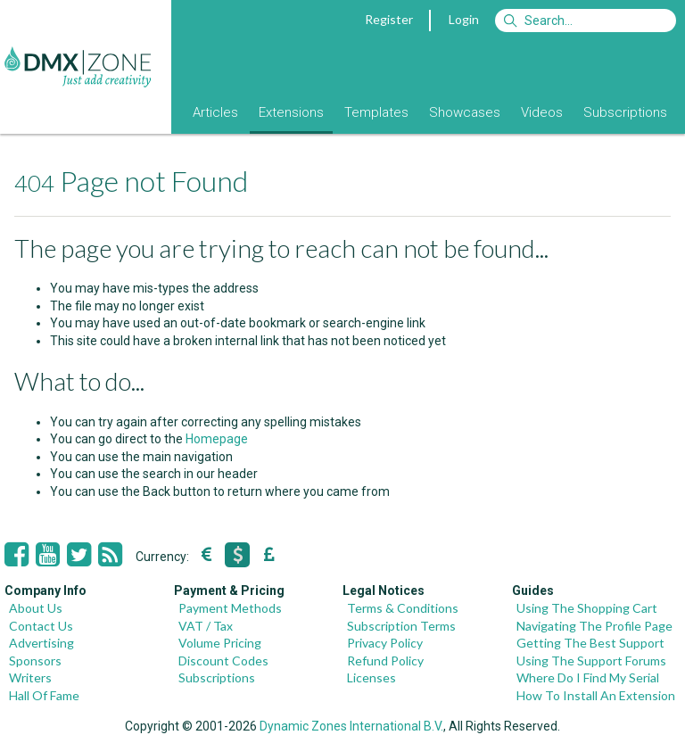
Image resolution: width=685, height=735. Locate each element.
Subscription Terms (401, 625)
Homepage (217, 439)
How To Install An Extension (595, 695)
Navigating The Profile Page (594, 625)
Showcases (464, 112)
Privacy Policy (385, 642)
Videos (542, 112)
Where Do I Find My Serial (587, 677)
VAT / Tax (205, 625)
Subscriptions (625, 112)
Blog (158, 112)
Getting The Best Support (590, 642)
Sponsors (35, 660)
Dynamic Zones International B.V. (351, 726)
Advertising (41, 642)
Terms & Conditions (402, 607)
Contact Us (41, 625)
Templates (376, 112)
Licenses (371, 677)
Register (389, 19)
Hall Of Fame (44, 695)
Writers (30, 677)
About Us (35, 607)
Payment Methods (230, 607)
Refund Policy (385, 660)
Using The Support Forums (591, 660)
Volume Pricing (219, 642)
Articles (215, 112)
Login (464, 19)
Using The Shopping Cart (586, 607)
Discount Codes (223, 660)
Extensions (291, 112)
